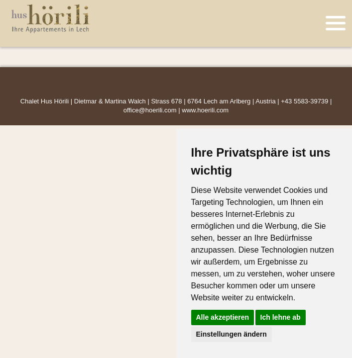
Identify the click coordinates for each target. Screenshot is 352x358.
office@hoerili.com (150, 110)
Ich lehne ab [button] (280, 317)
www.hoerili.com (205, 110)
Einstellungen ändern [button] (231, 334)
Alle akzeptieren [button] (222, 317)
